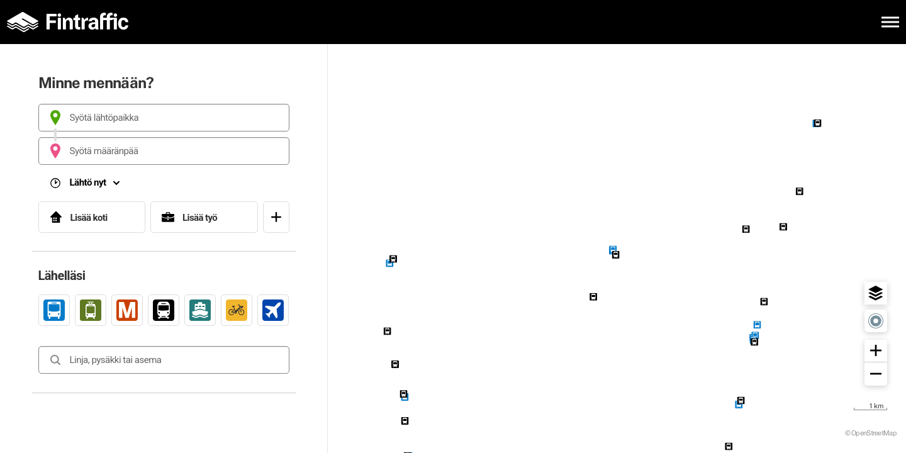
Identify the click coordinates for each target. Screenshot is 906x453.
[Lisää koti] (92, 217)
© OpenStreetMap (871, 432)
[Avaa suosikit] (276, 217)
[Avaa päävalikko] (890, 22)
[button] (875, 293)
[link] (54, 310)
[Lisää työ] (204, 217)
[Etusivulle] (72, 22)
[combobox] (163, 117)
